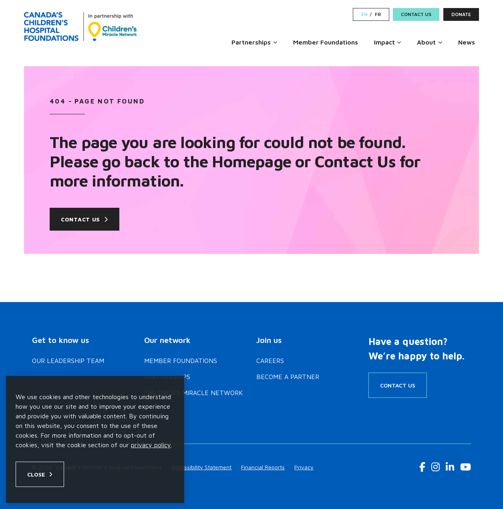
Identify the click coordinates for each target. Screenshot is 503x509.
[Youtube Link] (465, 467)
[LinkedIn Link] (450, 467)
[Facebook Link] (422, 467)
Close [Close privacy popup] (36, 474)
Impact (384, 42)
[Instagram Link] (435, 467)
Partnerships (251, 42)
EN (364, 14)
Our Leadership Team (68, 360)
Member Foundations (325, 42)
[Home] (81, 26)
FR (378, 14)
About (426, 42)
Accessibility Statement (201, 467)
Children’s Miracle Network (193, 392)
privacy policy (151, 444)
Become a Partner (287, 376)
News (466, 42)
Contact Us (416, 14)
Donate (461, 14)
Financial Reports (263, 467)
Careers (270, 360)
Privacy (304, 467)
